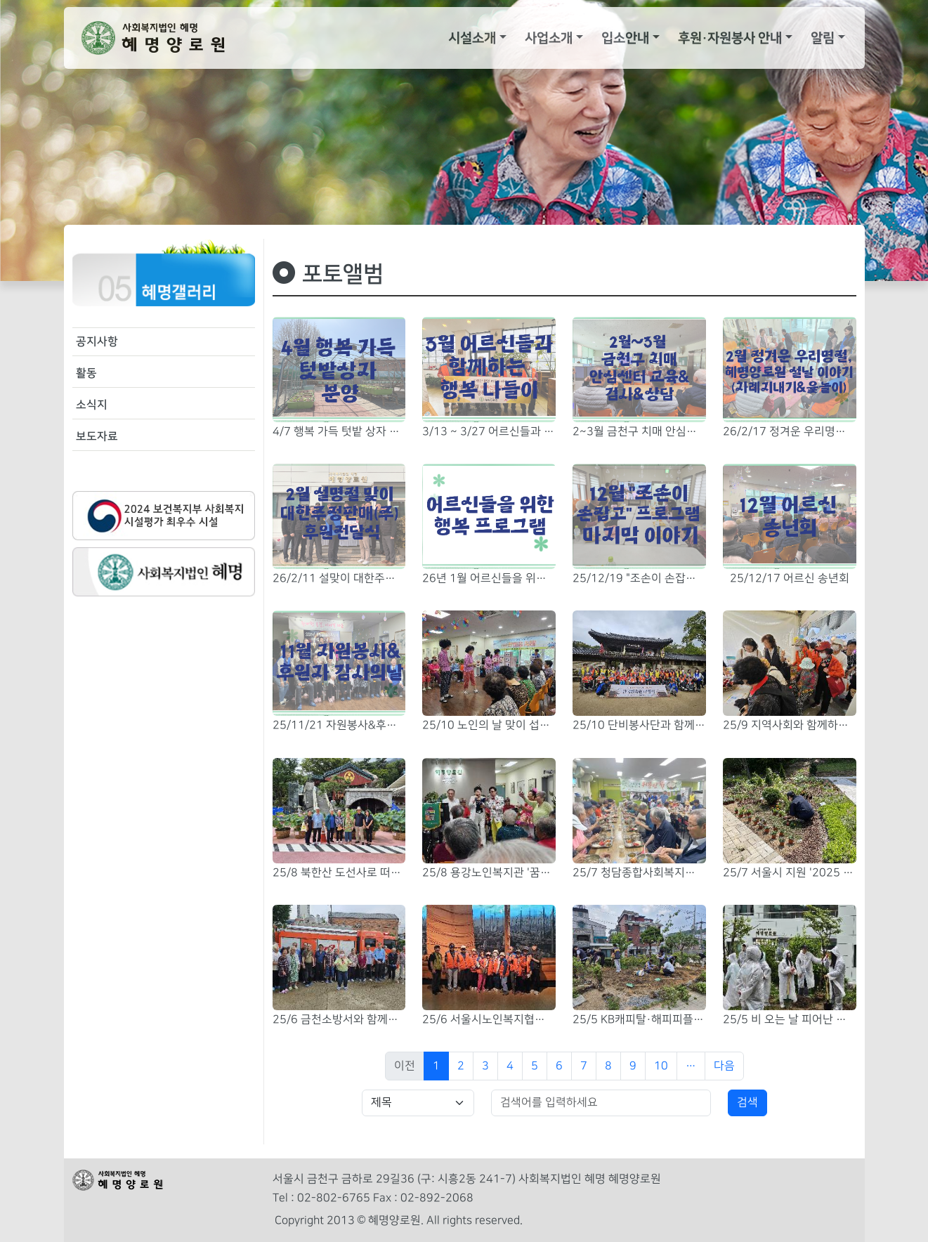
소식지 (91, 404)
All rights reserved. (474, 1221)
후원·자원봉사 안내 (730, 38)
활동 (86, 373)
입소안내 (625, 38)
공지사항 (97, 341)
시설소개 (472, 38)
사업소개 (549, 38)
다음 (724, 1066)
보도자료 (97, 436)
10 (661, 1066)
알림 (823, 38)
